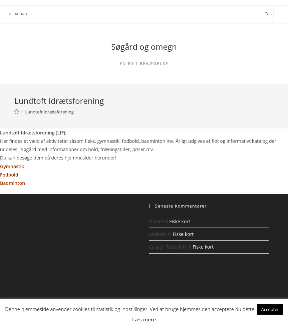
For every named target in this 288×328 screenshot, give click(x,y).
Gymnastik (12, 166)
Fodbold (9, 175)
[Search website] (266, 14)
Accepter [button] (270, 309)
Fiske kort (179, 221)
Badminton (12, 183)
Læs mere (144, 319)
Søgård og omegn (144, 46)
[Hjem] (16, 112)
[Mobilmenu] (18, 14)
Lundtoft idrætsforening (49, 112)
